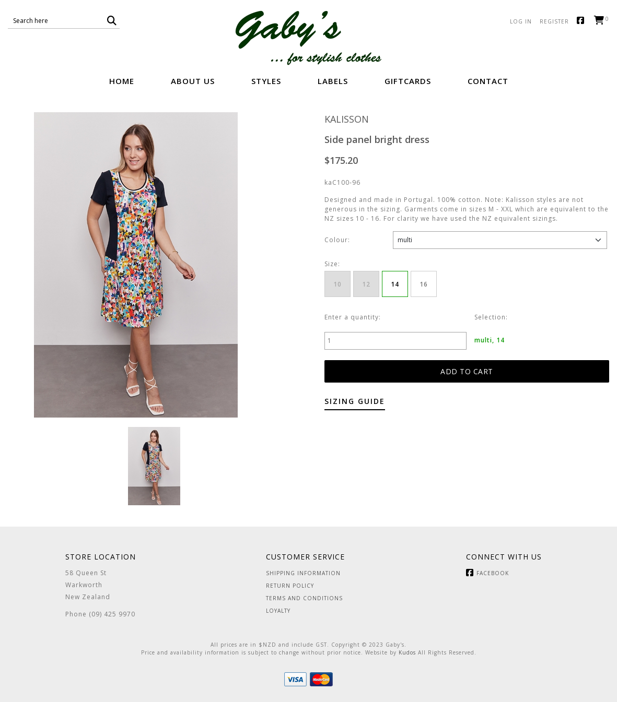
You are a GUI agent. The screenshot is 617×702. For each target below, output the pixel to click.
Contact (488, 81)
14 (395, 284)
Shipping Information (303, 573)
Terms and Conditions (304, 598)
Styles (266, 81)
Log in (521, 21)
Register (554, 21)
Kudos (407, 652)
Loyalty (278, 610)
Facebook (583, 21)
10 (337, 284)
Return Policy (290, 585)
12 (366, 284)
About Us (193, 81)
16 (424, 284)
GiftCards (408, 81)
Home (121, 81)
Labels (333, 81)
